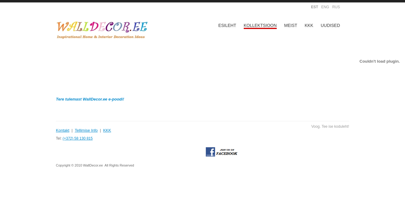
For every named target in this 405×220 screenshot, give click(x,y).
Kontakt (62, 130)
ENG (325, 7)
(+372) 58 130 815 (78, 138)
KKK (309, 25)
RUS (336, 7)
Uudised (330, 25)
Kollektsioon (260, 25)
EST (314, 7)
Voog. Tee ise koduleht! (330, 126)
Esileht (227, 25)
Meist (290, 25)
